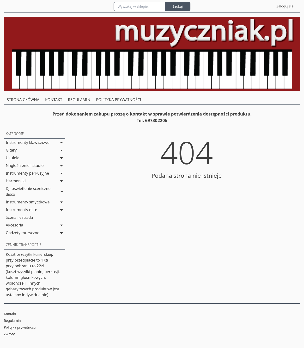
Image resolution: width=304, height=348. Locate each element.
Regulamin (12, 320)
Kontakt (10, 313)
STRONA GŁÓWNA (23, 99)
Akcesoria (14, 225)
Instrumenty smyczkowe (28, 202)
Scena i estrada (19, 217)
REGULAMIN (79, 99)
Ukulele (12, 157)
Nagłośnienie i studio (25, 165)
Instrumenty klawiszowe (27, 142)
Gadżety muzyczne (22, 232)
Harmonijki (16, 180)
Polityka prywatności (20, 327)
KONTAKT (53, 99)
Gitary (11, 150)
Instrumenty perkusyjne (27, 173)
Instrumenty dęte (21, 209)
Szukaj (178, 6)
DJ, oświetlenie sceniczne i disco (29, 191)
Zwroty (9, 334)
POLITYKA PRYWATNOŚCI (118, 99)
